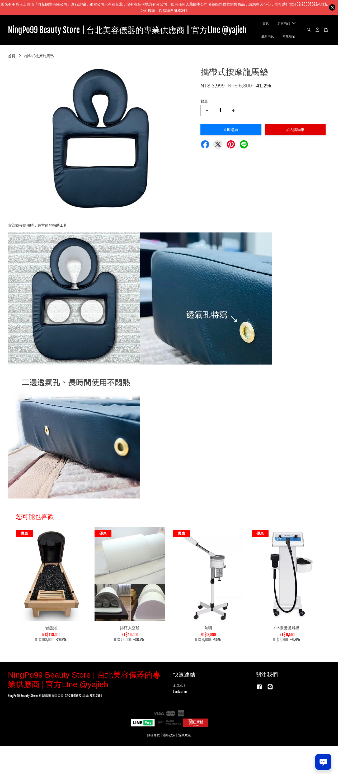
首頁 (292, 24)
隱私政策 (169, 763)
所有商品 (293, 37)
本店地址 (292, 64)
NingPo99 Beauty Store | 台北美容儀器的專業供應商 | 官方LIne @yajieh (141, 44)
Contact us (180, 720)
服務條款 (153, 763)
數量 (204, 129)
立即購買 (230, 158)
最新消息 (292, 50)
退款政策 (184, 763)
